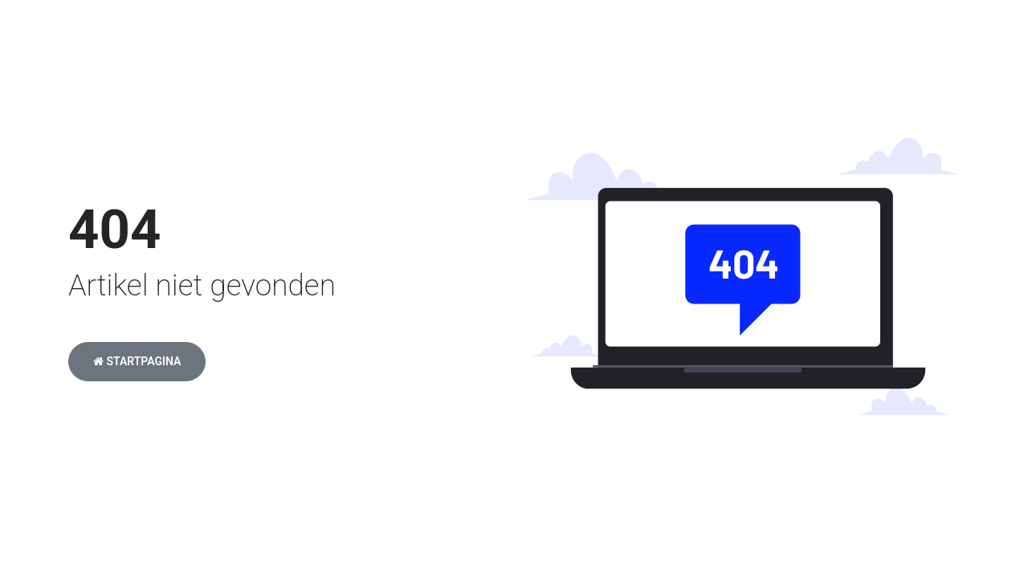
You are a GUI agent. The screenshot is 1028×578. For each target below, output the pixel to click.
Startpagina (137, 361)
